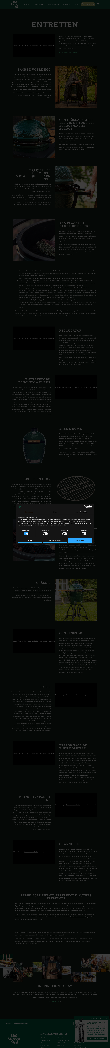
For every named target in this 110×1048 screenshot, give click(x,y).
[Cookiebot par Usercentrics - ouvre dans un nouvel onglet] (84, 506)
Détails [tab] (55, 512)
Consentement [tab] (29, 512)
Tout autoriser (79, 540)
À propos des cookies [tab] (81, 512)
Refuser (30, 540)
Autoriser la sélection (55, 540)
